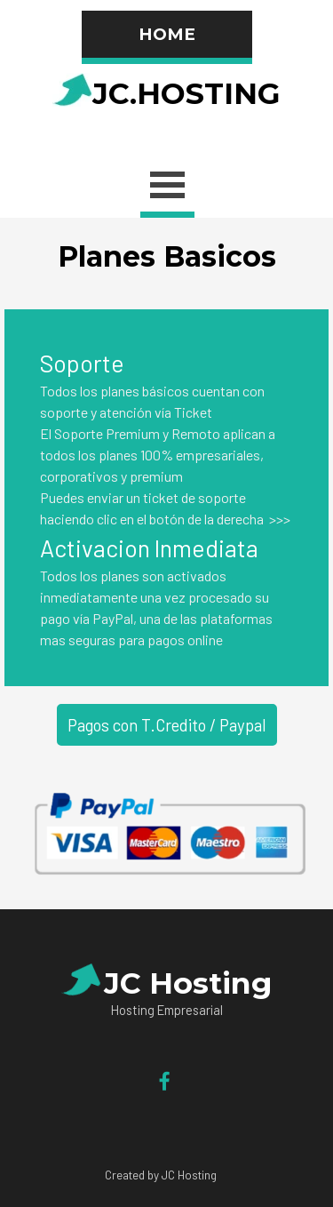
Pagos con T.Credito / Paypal (166, 725)
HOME (167, 34)
